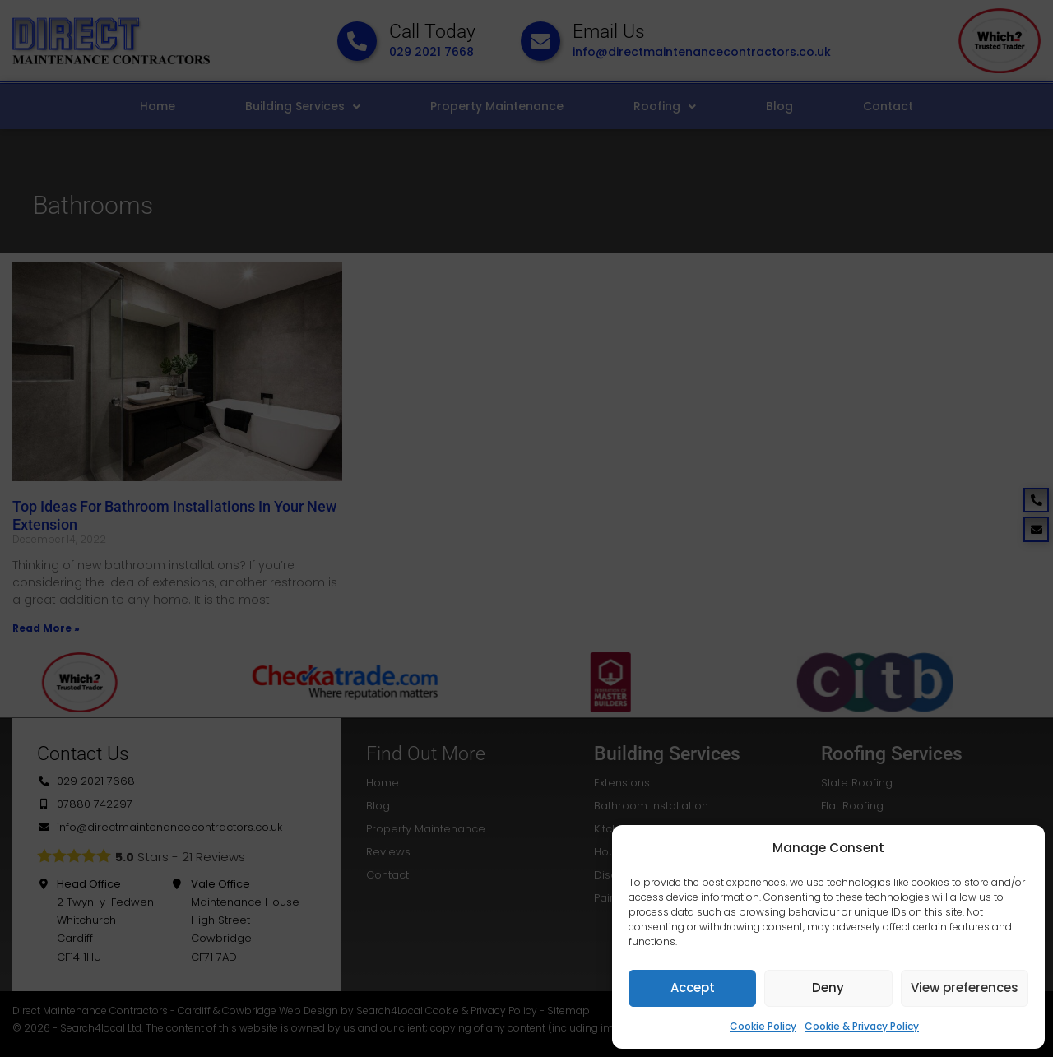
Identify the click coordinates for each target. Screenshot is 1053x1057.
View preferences (964, 987)
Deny (828, 987)
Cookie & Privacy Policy (862, 1026)
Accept (692, 987)
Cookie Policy (763, 1026)
